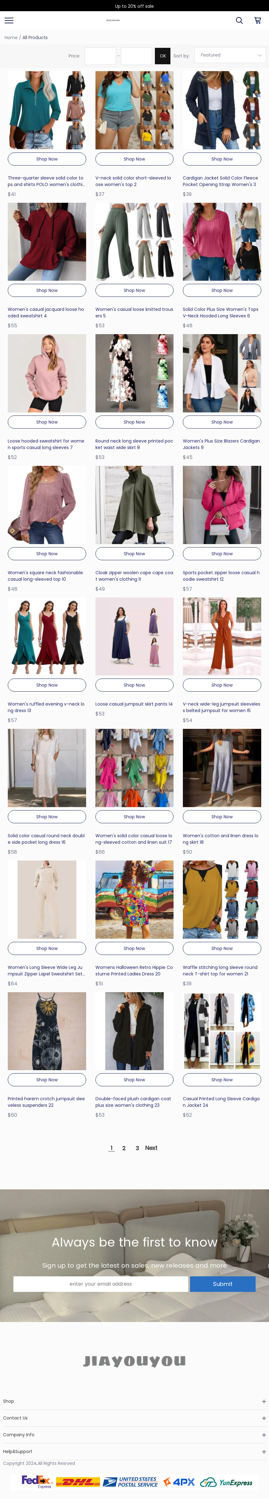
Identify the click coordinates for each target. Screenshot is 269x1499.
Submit (223, 1284)
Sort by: (182, 56)
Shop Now (47, 159)
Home (11, 37)
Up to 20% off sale (134, 6)
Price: (74, 56)
